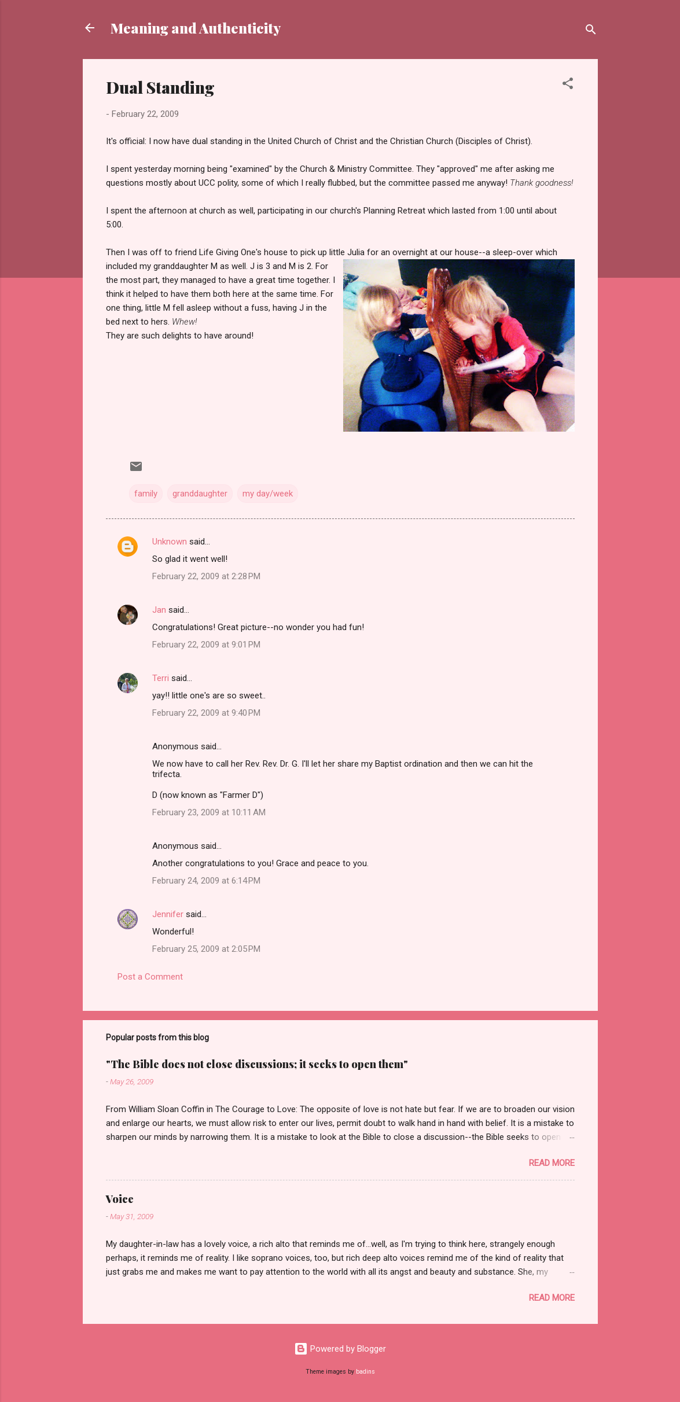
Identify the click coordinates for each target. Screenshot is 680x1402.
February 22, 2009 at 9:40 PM (206, 713)
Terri (160, 678)
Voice (120, 1199)
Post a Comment (150, 977)
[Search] (591, 31)
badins (365, 1371)
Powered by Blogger (340, 1349)
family (145, 493)
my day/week (267, 493)
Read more (552, 1163)
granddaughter (199, 493)
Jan (159, 610)
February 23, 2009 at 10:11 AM (209, 812)
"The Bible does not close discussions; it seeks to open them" (257, 1064)
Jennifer (167, 914)
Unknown (169, 541)
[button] (568, 85)
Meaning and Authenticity (196, 28)
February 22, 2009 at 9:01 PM (206, 644)
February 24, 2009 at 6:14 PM (206, 880)
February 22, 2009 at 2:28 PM (206, 576)
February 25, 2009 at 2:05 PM (206, 949)
